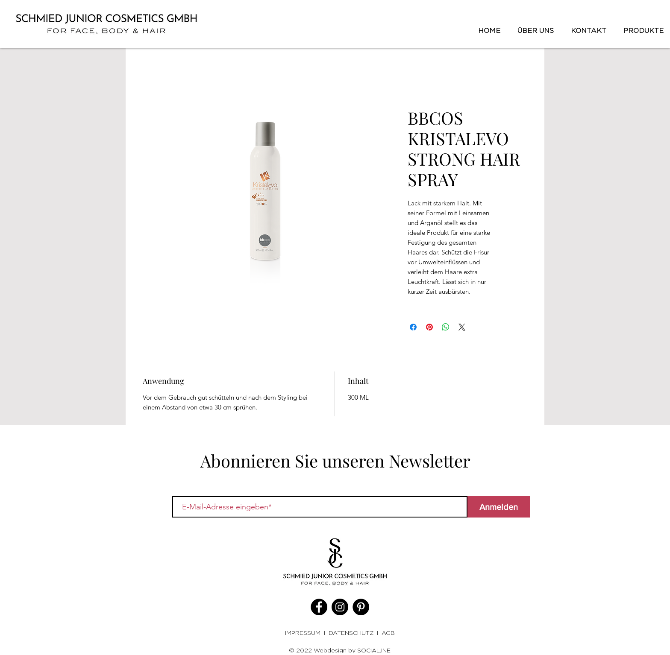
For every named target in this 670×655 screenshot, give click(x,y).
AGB (388, 632)
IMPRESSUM (304, 632)
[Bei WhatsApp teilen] (446, 327)
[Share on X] (462, 327)
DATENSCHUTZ (351, 632)
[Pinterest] (361, 607)
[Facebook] (319, 607)
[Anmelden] (498, 507)
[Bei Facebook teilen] (413, 327)
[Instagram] (340, 607)
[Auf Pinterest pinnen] (429, 327)
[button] (641, 30)
